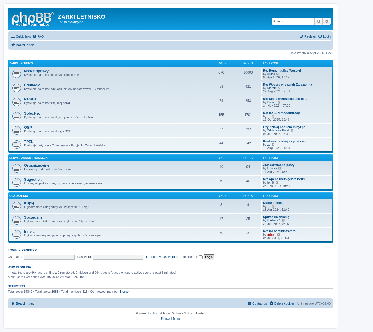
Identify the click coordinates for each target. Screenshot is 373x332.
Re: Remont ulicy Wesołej (282, 70)
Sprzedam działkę (276, 217)
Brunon (125, 291)
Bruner (272, 102)
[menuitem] (38, 36)
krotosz (272, 168)
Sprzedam (33, 217)
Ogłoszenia (18, 195)
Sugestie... (33, 179)
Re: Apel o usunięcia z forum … (286, 179)
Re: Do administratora (279, 231)
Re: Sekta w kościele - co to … (285, 98)
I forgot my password (160, 256)
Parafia (30, 99)
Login (12, 250)
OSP (28, 127)
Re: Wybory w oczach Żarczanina (287, 84)
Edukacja (32, 85)
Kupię (29, 203)
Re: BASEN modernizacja (282, 113)
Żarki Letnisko (21, 63)
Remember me (190, 256)
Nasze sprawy (36, 71)
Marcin (272, 88)
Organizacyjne (36, 165)
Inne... (29, 231)
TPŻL (28, 141)
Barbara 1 (274, 220)
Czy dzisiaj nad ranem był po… (286, 127)
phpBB (156, 313)
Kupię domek (273, 202)
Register (29, 250)
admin (271, 234)
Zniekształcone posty (278, 165)
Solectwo (32, 113)
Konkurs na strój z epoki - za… (285, 141)
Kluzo (271, 74)
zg (269, 116)
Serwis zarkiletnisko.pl (29, 157)
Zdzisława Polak (278, 130)
